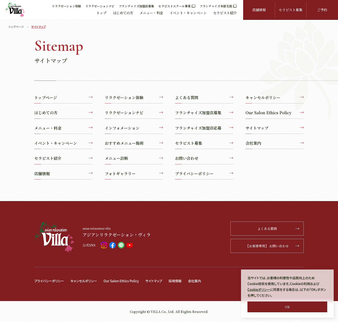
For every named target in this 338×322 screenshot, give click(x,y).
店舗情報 (259, 9)
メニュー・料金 (151, 12)
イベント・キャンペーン (188, 12)
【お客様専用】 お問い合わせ (272, 246)
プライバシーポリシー (204, 173)
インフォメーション (134, 128)
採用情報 (175, 281)
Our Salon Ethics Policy (275, 112)
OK (287, 307)
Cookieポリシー (258, 289)
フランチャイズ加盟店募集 (136, 6)
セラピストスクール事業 (176, 6)
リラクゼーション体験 (66, 6)
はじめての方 (123, 12)
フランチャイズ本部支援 (218, 6)
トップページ (16, 27)
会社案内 (275, 143)
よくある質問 (204, 97)
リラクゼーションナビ (99, 6)
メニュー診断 (134, 158)
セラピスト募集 (290, 9)
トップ (101, 12)
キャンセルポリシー (275, 97)
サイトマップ (275, 128)
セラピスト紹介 (225, 12)
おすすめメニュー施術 (134, 143)
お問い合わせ (204, 158)
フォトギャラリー (134, 173)
